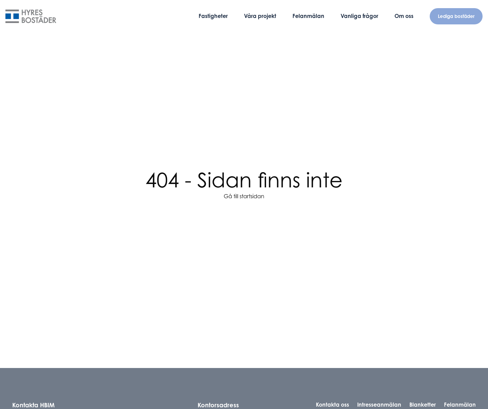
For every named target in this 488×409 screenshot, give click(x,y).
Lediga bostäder (456, 16)
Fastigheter (213, 16)
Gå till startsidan (244, 196)
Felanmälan (308, 16)
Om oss (403, 16)
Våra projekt (260, 16)
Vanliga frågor (359, 16)
